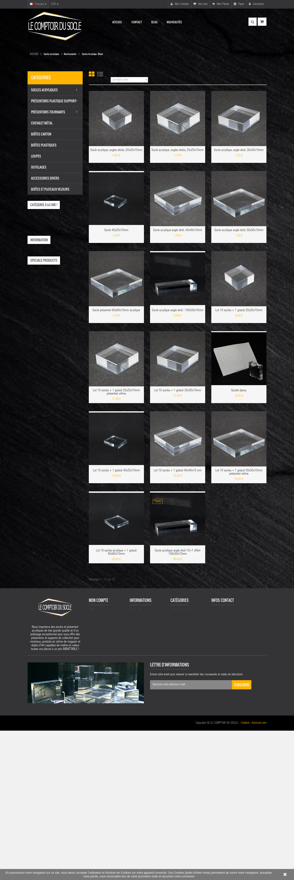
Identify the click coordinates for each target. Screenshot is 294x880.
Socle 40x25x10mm (116, 230)
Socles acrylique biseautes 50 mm (188, 778)
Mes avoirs (98, 725)
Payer (239, 4)
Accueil (34, 54)
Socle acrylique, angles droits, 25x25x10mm (177, 150)
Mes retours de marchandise (107, 719)
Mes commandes (101, 712)
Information (39, 239)
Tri (112, 74)
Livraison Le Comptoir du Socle (51, 251)
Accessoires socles (184, 764)
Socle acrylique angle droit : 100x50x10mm (177, 310)
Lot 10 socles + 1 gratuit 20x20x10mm (238, 310)
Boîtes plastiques (183, 758)
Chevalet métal (182, 721)
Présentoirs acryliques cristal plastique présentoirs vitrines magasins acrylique (148, 749)
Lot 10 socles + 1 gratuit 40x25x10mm (116, 470)
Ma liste (200, 4)
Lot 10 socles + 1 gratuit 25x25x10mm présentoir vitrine (116, 392)
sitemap (137, 758)
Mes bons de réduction (104, 746)
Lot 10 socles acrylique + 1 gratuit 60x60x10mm (116, 552)
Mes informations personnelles (101, 739)
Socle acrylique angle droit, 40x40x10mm (177, 230)
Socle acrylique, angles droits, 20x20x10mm (116, 150)
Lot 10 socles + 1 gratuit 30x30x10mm (177, 390)
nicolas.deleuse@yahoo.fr (241, 726)
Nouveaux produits (143, 712)
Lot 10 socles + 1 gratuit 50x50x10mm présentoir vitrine (238, 472)
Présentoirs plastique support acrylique (185, 708)
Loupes (177, 752)
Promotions (139, 706)
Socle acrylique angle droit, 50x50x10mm (238, 230)
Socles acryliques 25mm (187, 786)
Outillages (179, 740)
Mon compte (179, 4)
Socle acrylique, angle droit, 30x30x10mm (239, 150)
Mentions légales (43, 258)
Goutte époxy (238, 390)
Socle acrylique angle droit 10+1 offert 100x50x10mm (177, 552)
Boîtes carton (181, 746)
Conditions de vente (45, 264)
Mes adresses (99, 731)
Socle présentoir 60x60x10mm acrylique (116, 310)
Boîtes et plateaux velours (188, 770)
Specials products (43, 288)
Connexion (256, 4)
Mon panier (220, 4)
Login (95, 752)
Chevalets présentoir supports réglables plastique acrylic (189, 795)
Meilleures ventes (142, 719)
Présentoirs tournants (185, 728)
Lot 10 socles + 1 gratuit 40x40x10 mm (178, 470)
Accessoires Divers (184, 734)
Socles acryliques (183, 715)
